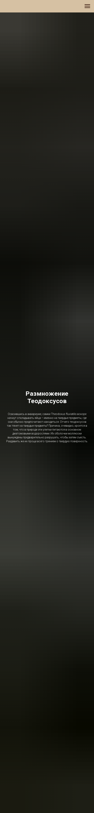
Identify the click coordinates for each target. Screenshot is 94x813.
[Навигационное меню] (87, 6)
